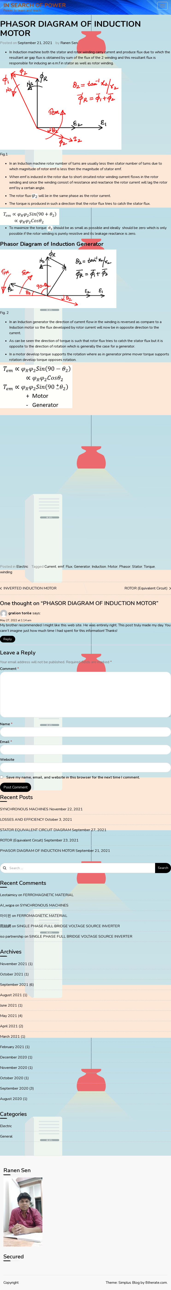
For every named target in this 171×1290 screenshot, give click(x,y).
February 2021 (12, 1046)
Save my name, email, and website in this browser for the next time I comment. (73, 777)
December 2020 (13, 1057)
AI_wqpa (7, 905)
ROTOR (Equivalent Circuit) (146, 588)
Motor (113, 566)
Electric (22, 566)
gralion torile (20, 613)
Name (6, 724)
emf (61, 566)
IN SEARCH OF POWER (34, 5)
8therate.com (156, 1282)
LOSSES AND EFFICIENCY (22, 819)
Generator (82, 566)
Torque (149, 566)
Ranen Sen (69, 42)
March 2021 (10, 1036)
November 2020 (13, 1067)
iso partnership (12, 936)
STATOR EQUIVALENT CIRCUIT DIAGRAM (35, 829)
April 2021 (9, 1026)
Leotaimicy (8, 895)
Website (7, 759)
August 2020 (11, 1098)
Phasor (124, 566)
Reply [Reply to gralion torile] (7, 639)
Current (50, 566)
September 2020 (14, 1088)
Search (163, 868)
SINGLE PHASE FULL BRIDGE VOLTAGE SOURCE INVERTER (68, 926)
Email (6, 741)
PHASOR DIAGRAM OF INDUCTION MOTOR (37, 850)
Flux (69, 566)
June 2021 (8, 1005)
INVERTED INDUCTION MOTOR (29, 588)
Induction (99, 566)
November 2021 (13, 963)
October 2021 (11, 974)
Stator (137, 566)
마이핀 (5, 915)
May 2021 (8, 1015)
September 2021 (14, 984)
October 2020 (11, 1078)
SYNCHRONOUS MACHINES (24, 809)
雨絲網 (5, 926)
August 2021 (11, 995)
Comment (9, 668)
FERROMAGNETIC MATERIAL (48, 895)
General (6, 1136)
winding (6, 572)
